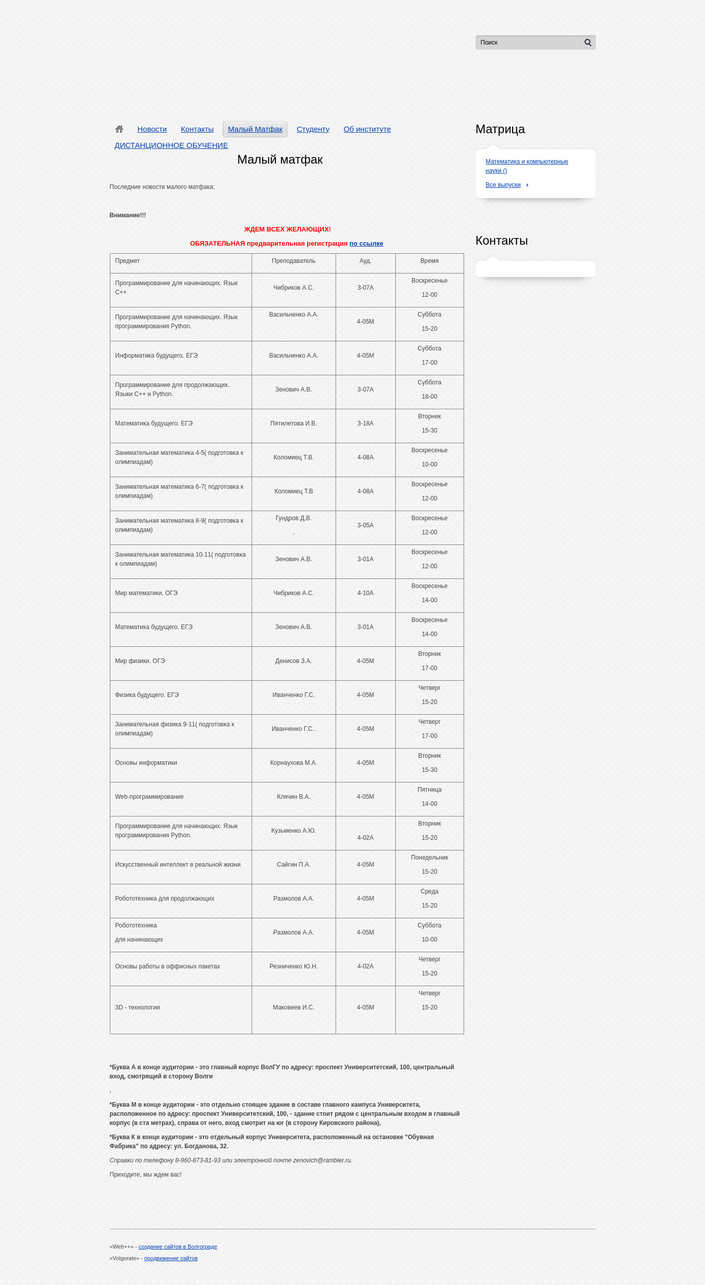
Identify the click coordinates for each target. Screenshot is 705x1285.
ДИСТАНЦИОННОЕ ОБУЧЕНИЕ (171, 145)
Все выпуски (503, 184)
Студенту (313, 129)
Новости (152, 129)
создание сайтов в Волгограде (178, 1246)
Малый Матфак (255, 129)
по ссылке (367, 243)
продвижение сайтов (171, 1258)
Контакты (197, 129)
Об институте (367, 129)
